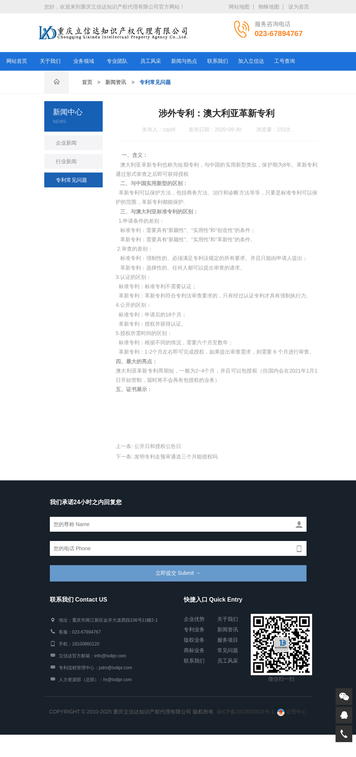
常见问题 (227, 650)
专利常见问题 (155, 82)
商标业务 (194, 650)
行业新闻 (66, 161)
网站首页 (16, 61)
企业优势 (194, 619)
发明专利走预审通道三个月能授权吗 (176, 457)
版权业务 (194, 640)
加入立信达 (251, 61)
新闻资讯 (115, 82)
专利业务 (194, 629)
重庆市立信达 (113, 33)
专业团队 (117, 61)
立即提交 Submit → (178, 573)
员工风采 (150, 61)
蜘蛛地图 (269, 7)
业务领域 (83, 61)
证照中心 (292, 712)
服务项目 (227, 640)
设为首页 (298, 7)
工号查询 (284, 61)
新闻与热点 (184, 61)
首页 (87, 82)
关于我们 (50, 61)
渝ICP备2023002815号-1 (246, 712)
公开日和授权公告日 (157, 446)
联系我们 (217, 61)
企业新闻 (66, 143)
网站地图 (239, 7)
